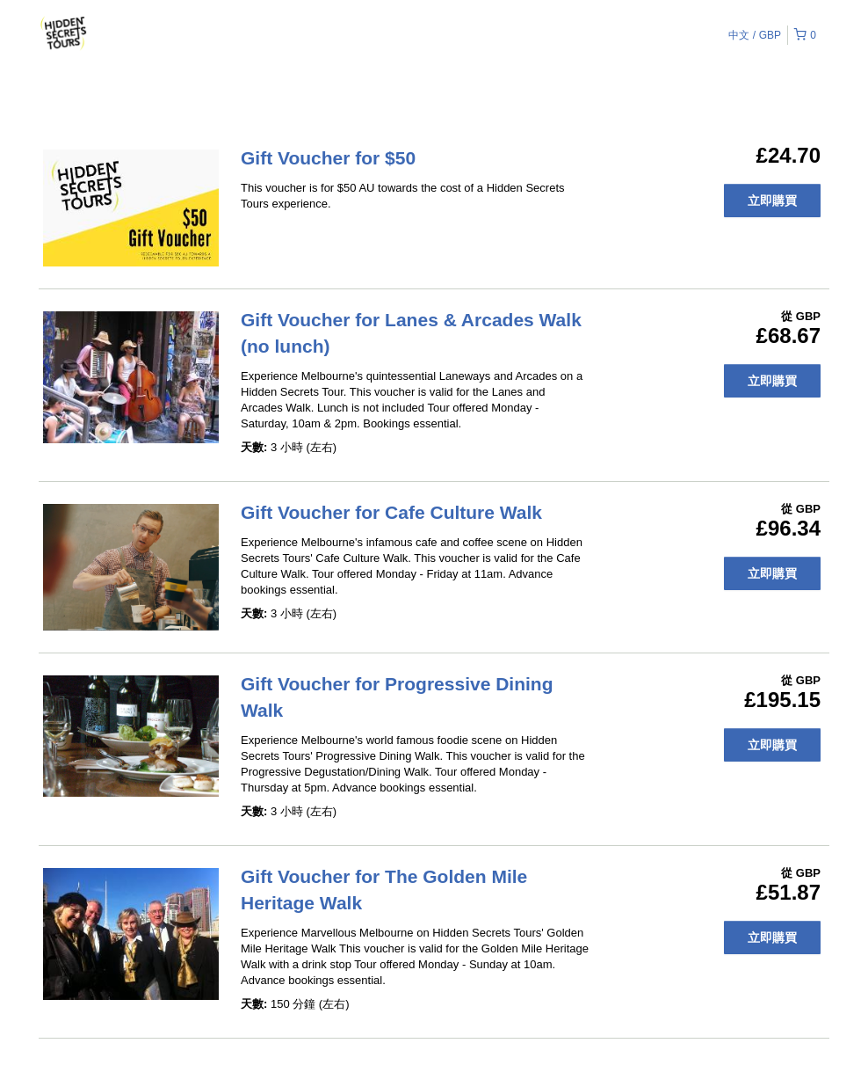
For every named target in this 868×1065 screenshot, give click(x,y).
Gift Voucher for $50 (328, 158)
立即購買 (772, 200)
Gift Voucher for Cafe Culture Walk (391, 512)
